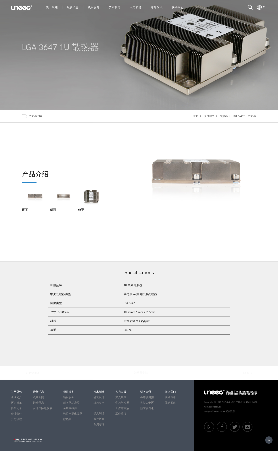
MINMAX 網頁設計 (225, 411)
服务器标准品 (71, 402)
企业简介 (16, 397)
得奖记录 (16, 408)
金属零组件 (70, 408)
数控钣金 (98, 418)
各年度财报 (147, 397)
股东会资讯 (147, 408)
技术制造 (98, 391)
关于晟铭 (16, 391)
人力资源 (120, 391)
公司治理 (16, 419)
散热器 (224, 116)
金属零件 (98, 424)
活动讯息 (38, 402)
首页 (196, 116)
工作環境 (120, 413)
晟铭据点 (170, 402)
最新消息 (38, 391)
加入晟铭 (120, 397)
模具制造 (98, 413)
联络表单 (170, 397)
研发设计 (98, 397)
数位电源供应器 (72, 413)
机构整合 (98, 402)
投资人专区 (147, 402)
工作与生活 (122, 408)
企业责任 (16, 413)
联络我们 (170, 391)
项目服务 (209, 116)
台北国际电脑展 (42, 408)
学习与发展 (122, 402)
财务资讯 (145, 391)
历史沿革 (16, 402)
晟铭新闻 (38, 397)
